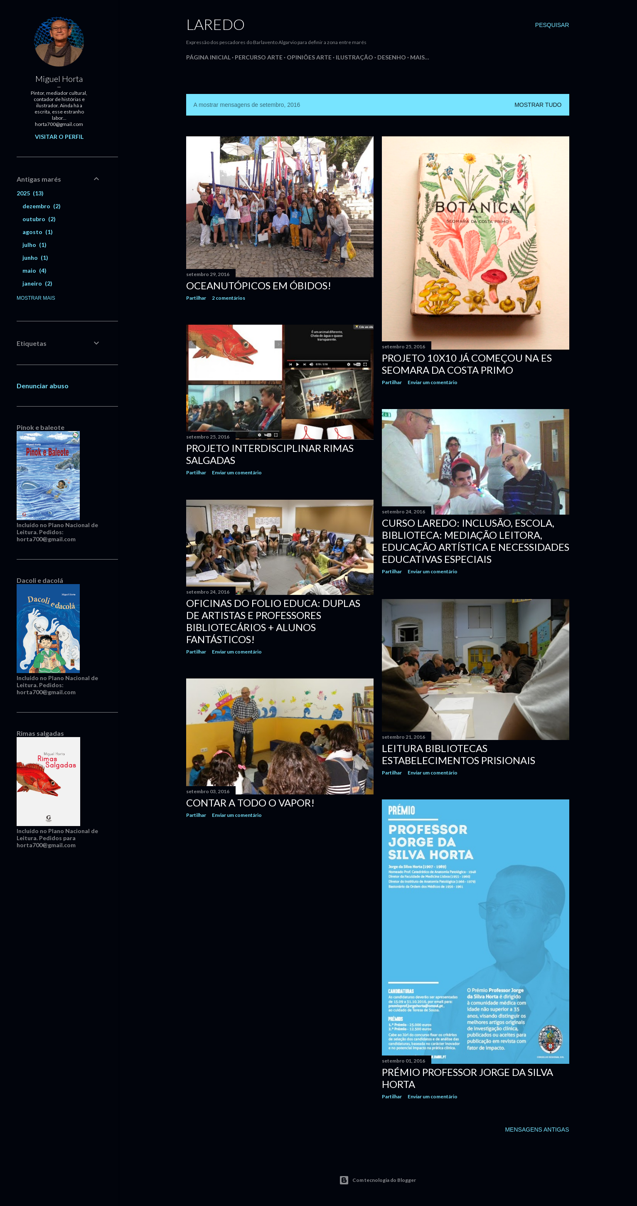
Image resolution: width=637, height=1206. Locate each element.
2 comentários (228, 298)
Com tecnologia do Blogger (377, 1180)
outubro (39, 218)
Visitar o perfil (59, 136)
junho (35, 257)
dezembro (41, 206)
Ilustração (354, 57)
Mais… (419, 57)
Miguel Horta (59, 79)
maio (34, 270)
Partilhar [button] (196, 298)
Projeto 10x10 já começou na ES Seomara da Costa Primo (467, 364)
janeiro (37, 283)
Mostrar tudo (537, 104)
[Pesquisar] (552, 25)
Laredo (215, 24)
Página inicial (208, 57)
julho (34, 244)
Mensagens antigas (537, 1129)
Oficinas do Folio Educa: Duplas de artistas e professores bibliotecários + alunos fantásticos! (273, 621)
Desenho (391, 57)
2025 (30, 193)
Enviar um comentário (432, 382)
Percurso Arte (259, 57)
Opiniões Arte (309, 57)
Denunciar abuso (43, 386)
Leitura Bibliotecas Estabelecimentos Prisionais (458, 754)
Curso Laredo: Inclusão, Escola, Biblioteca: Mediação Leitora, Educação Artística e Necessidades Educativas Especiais (475, 541)
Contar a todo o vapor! (250, 803)
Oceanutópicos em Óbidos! (258, 285)
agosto (37, 231)
